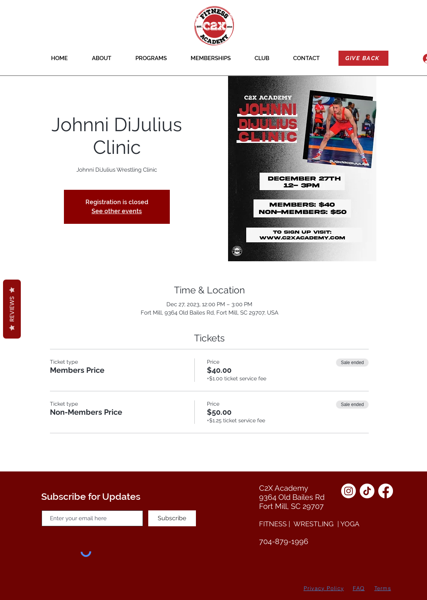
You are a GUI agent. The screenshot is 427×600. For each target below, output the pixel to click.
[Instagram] (348, 491)
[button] (101, 58)
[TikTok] (367, 491)
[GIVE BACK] (363, 58)
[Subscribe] (172, 518)
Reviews (12, 309)
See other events (117, 211)
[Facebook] (385, 491)
